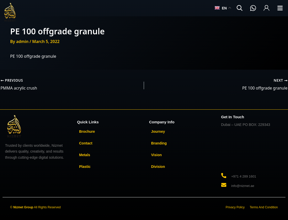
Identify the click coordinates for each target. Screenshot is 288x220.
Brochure (87, 131)
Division (158, 167)
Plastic (85, 167)
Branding (159, 143)
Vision (156, 155)
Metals (84, 155)
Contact (85, 143)
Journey (158, 131)
